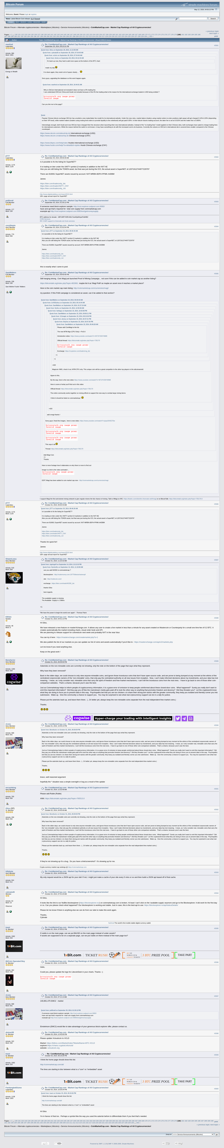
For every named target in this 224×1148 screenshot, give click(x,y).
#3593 (216, 872)
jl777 (8, 156)
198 (41, 36)
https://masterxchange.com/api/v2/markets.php (153, 642)
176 (165, 34)
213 (90, 36)
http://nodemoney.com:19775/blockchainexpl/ (70, 574)
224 (126, 36)
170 (146, 34)
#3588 (216, 618)
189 (12, 36)
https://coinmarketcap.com (77, 867)
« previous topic (212, 31)
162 (120, 34)
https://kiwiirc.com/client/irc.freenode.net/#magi (140, 499)
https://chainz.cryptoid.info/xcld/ (60, 1045)
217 (103, 36)
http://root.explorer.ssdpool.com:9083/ (89, 206)
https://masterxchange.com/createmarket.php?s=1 (77, 637)
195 (31, 36)
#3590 (216, 725)
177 (168, 34)
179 (175, 34)
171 (149, 34)
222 (119, 36)
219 (109, 36)
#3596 (216, 962)
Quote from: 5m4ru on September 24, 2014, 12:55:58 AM (65, 308)
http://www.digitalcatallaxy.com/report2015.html (56, 194)
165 (129, 34)
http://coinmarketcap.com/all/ (52, 1064)
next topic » (214, 33)
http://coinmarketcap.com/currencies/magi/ (91, 288)
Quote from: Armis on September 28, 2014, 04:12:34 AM (65, 58)
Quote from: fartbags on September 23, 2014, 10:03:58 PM (67, 311)
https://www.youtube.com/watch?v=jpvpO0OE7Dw (97, 421)
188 (9, 36)
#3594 (216, 893)
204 (61, 36)
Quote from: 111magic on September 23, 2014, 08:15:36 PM (71, 316)
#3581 (216, 45)
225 (129, 36)
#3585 (216, 274)
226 (132, 36)
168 (139, 34)
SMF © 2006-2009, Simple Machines (121, 1144)
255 (150, 36)
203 (57, 36)
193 (25, 36)
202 (54, 36)
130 (16, 34)
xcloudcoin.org (54, 1048)
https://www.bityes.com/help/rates (54, 143)
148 (74, 34)
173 (155, 34)
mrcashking (11, 788)
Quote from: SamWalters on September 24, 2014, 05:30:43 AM (62, 300)
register (33, 14)
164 (126, 34)
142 (55, 34)
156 (100, 34)
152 (87, 34)
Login (30, 22)
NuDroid (111, 923)
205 (64, 36)
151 (84, 34)
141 (51, 34)
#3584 (216, 226)
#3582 (216, 157)
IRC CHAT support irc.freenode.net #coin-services (57, 221)
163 (123, 34)
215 (96, 36)
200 (48, 36)
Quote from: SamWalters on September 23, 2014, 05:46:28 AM (77, 324)
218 (106, 36)
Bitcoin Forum (10, 27)
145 (64, 34)
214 (93, 36)
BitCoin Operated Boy (15, 961)
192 (22, 36)
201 (51, 36)
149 (77, 34)
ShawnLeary (11, 559)
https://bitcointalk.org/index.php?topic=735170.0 (185, 499)
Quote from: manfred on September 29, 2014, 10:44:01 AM (62, 84)
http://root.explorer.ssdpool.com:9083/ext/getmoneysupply (74, 211)
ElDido (8, 617)
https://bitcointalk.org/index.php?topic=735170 (84, 340)
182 (186, 34)
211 (83, 36)
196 (35, 36)
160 (113, 34)
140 (48, 34)
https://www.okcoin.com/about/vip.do (55, 133)
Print (216, 36)
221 (116, 36)
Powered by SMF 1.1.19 (98, 1144)
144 (61, 34)
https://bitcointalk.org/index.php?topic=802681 (59, 283)
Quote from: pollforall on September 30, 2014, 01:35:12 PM (61, 1010)
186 (199, 34)
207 (70, 36)
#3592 (216, 809)
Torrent (37, 19)
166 (133, 34)
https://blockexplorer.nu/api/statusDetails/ (161, 905)
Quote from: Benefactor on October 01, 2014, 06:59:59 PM (60, 730)
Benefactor (10, 660)
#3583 (216, 201)
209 (77, 36)
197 (38, 36)
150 (81, 34)
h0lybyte (9, 871)
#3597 (216, 996)
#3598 (216, 1033)
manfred (9, 44)
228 (139, 36)
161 (116, 34)
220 (113, 36)
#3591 (216, 789)
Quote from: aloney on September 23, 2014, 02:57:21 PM (72, 319)
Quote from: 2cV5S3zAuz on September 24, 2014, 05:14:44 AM (64, 302)
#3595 (216, 928)
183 (189, 34)
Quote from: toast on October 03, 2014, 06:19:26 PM (58, 1093)
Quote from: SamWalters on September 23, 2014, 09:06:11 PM (70, 313)
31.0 (32, 19)
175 (162, 34)
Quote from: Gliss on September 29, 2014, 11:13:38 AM (59, 50)
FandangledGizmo (14, 1088)
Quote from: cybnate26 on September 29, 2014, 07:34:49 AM (63, 52)
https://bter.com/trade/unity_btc (53, 183)
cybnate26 (10, 892)
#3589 (216, 661)
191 (18, 36)
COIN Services (45, 219)
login (27, 14)
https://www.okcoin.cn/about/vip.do (54, 136)
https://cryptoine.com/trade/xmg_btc (77, 351)
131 (19, 34)
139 (45, 34)
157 (103, 34)
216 (100, 36)
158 (107, 34)
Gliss (8, 808)
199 (44, 36)
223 (122, 36)
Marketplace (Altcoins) (50, 27)
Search (23, 22)
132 (22, 34)
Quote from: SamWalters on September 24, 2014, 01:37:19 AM (65, 305)
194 (28, 36)
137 (38, 34)
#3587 (216, 560)
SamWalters (11, 272)
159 (110, 34)
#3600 (216, 1089)
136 (35, 34)
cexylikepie (10, 225)
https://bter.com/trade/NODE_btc (63, 583)
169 (142, 34)
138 (42, 34)
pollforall (9, 200)
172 (152, 34)
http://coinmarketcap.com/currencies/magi (93, 480)
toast (8, 927)
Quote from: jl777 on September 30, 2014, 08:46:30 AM (59, 231)
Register (36, 22)
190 (15, 36)
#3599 (216, 1055)
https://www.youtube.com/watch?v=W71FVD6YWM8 (89, 336)
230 (145, 36)
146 (68, 34)
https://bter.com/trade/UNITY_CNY (54, 186)
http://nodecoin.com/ (54, 579)
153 (90, 34)
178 (172, 34)
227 (135, 36)
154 (94, 34)
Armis (8, 724)
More (44, 22)
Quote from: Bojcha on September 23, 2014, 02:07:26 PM (74, 321)
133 (25, 34)
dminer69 (10, 1032)
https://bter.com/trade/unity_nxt (53, 188)
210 (80, 36)
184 (192, 34)
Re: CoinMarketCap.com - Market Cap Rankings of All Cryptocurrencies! (76, 44)
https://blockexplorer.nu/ (89, 903)
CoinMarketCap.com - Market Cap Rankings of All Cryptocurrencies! (121, 27)
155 (97, 34)
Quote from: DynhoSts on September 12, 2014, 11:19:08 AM (63, 567)
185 (195, 34)
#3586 (216, 504)
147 (71, 34)
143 (58, 34)
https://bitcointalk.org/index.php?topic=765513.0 (65, 798)
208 (74, 36)
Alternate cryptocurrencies (28, 27)
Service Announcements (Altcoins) (75, 27)
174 (159, 34)
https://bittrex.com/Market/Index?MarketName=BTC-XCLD (71, 1043)
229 (142, 36)
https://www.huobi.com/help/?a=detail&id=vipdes (60, 145)
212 (87, 36)
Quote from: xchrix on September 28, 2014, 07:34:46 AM (63, 55)
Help (17, 22)
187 (5, 36)
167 (136, 34)
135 (32, 34)
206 (67, 36)
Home (11, 22)
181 (182, 34)
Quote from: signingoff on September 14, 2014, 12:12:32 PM (61, 564)
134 (29, 34)
